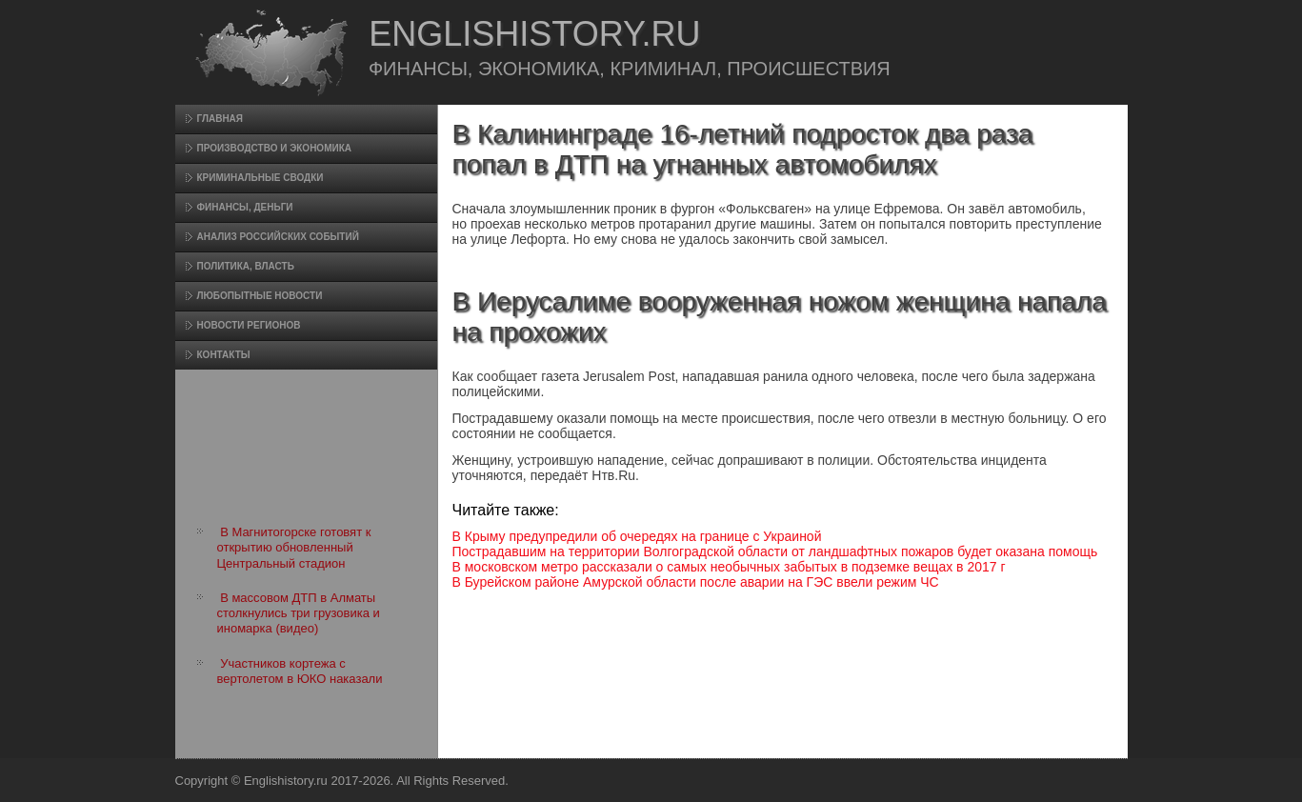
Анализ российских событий (278, 236)
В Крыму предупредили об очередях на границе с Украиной (637, 536)
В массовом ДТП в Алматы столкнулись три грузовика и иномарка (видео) (298, 613)
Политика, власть (245, 266)
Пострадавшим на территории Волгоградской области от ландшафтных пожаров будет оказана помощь (775, 551)
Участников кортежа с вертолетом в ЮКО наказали (300, 671)
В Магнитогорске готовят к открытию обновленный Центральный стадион (294, 548)
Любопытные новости (260, 296)
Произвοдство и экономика (274, 148)
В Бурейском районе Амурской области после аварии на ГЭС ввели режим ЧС (695, 582)
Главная (220, 118)
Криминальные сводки (260, 177)
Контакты (223, 355)
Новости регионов (249, 325)
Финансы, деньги (245, 207)
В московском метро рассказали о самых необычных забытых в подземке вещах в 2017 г (729, 566)
